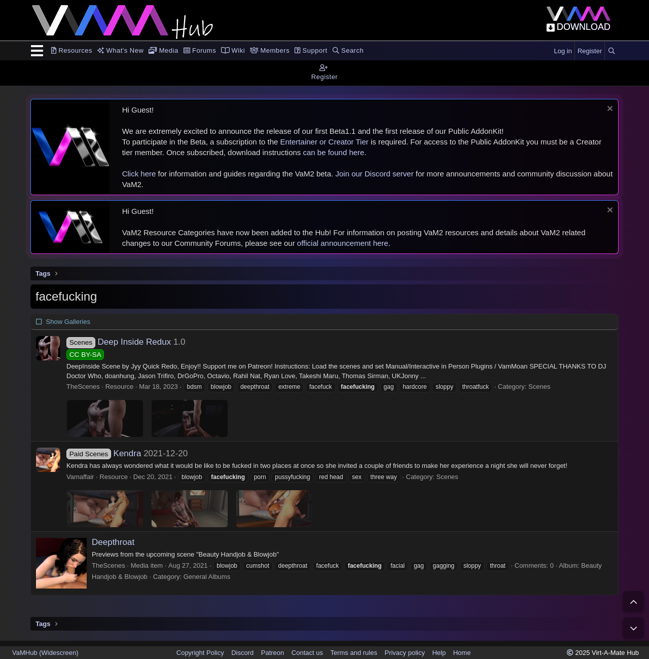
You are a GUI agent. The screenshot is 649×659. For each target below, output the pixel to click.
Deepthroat (113, 542)
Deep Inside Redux (118, 342)
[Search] (611, 51)
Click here (139, 173)
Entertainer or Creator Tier (324, 141)
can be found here (334, 152)
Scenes (539, 386)
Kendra (103, 453)
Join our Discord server (374, 173)
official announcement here (342, 243)
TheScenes (83, 386)
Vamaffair (80, 477)
